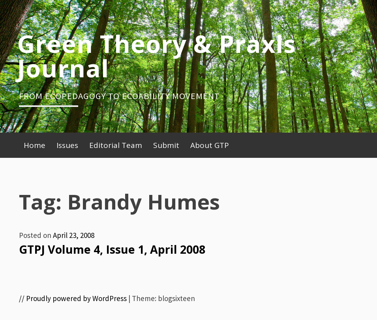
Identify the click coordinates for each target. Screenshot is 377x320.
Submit (166, 145)
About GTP (209, 145)
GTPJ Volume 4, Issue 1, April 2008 (112, 249)
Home (34, 145)
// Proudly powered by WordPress (73, 298)
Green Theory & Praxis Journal (156, 55)
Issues (67, 145)
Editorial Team (115, 145)
